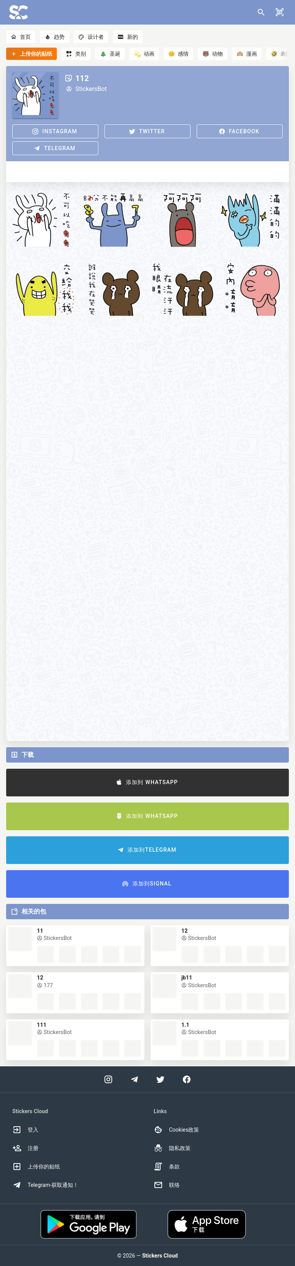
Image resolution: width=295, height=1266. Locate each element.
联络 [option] (167, 1185)
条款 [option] (167, 1166)
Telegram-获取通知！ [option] (45, 1185)
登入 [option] (25, 1129)
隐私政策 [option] (172, 1148)
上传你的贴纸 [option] (36, 1166)
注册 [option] (25, 1148)
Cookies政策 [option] (176, 1129)
